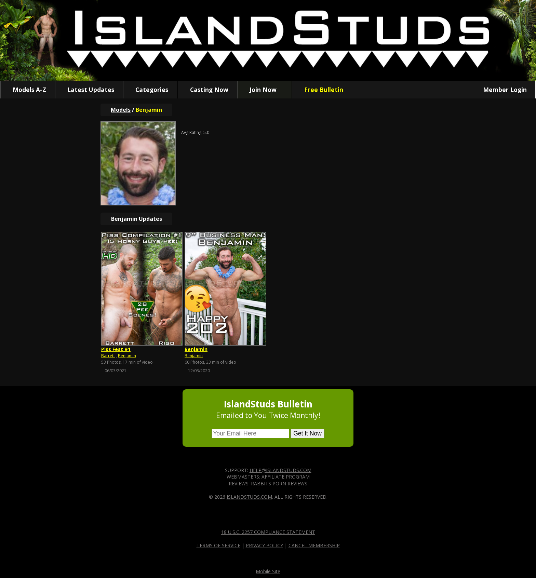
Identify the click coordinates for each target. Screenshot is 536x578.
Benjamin (127, 356)
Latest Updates (89, 89)
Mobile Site (268, 571)
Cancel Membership (314, 545)
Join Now (261, 89)
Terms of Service (218, 545)
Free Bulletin (322, 89)
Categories (150, 89)
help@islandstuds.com (280, 470)
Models (121, 109)
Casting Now (207, 89)
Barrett (108, 356)
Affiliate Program (286, 476)
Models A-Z (27, 89)
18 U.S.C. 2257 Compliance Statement (268, 532)
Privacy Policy (264, 545)
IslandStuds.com (249, 497)
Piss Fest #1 (116, 349)
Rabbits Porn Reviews (279, 483)
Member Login (503, 89)
